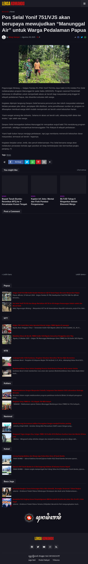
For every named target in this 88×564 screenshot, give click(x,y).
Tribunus (56, 560)
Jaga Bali (32, 560)
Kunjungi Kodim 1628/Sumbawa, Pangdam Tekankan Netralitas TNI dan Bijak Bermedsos (44, 358)
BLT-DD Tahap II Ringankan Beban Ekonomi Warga (68, 201)
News (12, 12)
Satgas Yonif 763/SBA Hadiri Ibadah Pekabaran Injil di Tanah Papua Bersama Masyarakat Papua (46, 293)
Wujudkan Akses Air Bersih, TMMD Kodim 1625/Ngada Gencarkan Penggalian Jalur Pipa (43, 336)
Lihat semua (81, 170)
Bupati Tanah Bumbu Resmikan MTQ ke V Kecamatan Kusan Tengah (14, 201)
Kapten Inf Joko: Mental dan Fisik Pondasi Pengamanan (42, 201)
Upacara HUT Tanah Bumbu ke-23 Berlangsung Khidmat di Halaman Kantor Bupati (41, 467)
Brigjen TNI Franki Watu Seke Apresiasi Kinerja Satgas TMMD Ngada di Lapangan (41, 325)
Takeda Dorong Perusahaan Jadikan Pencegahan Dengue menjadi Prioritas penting (42, 423)
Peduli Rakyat (44, 560)
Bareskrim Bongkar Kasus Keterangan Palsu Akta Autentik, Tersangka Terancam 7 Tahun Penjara (47, 489)
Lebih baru (7, 274)
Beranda (5, 12)
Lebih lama (80, 274)
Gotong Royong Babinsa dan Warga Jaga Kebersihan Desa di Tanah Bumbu (39, 456)
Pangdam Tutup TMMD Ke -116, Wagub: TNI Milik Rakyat (32, 402)
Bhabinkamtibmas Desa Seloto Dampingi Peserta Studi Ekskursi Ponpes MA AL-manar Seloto (45, 368)
